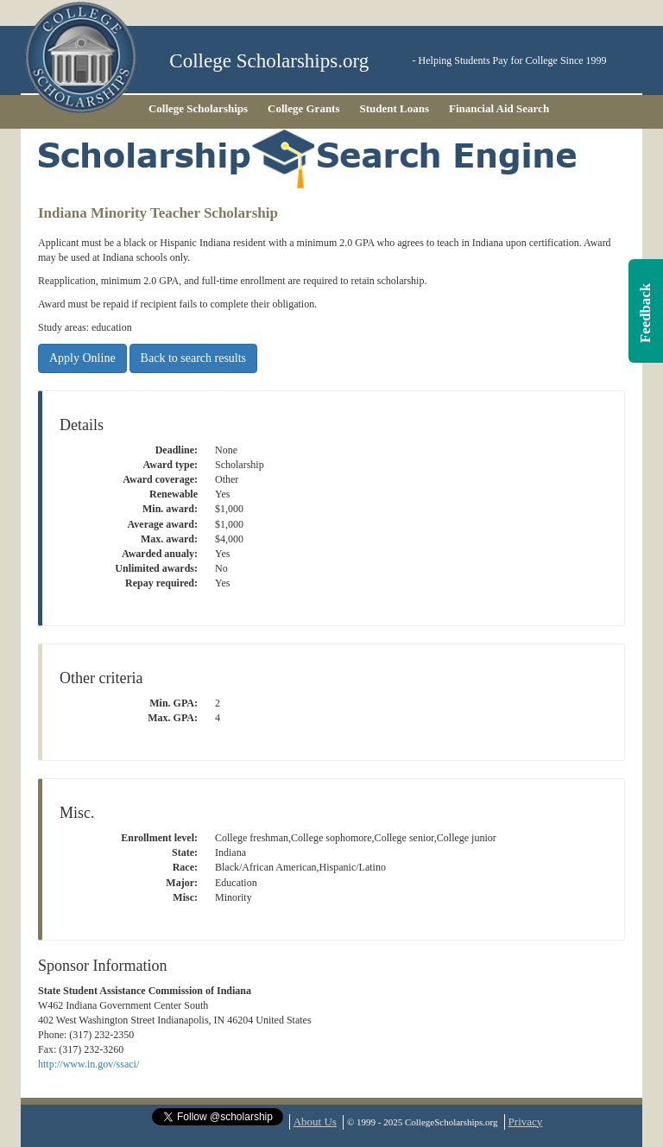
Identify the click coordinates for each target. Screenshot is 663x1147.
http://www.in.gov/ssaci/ (88, 1064)
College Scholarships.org (269, 61)
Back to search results (193, 358)
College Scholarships (198, 108)
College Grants (303, 108)
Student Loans (395, 108)
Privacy (525, 1121)
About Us (315, 1121)
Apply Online (82, 358)
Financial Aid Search (499, 108)
